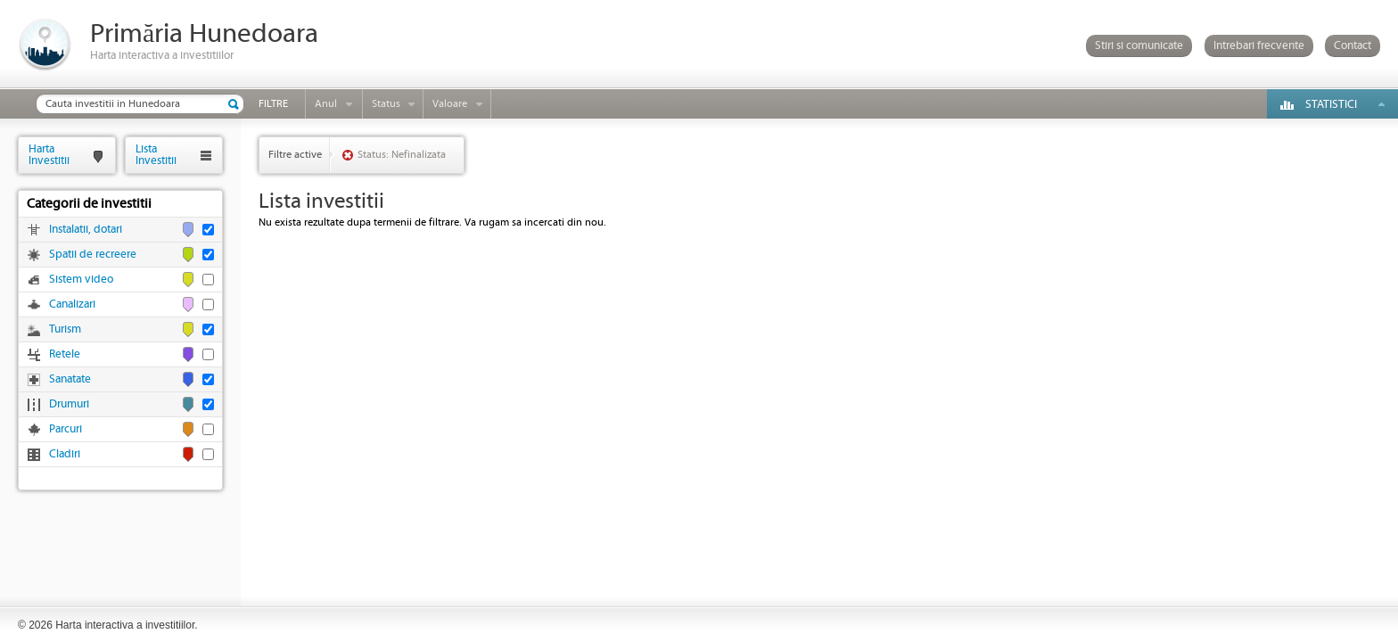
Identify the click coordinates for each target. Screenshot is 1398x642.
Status (386, 104)
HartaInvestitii (49, 155)
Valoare (449, 104)
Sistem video (81, 279)
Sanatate (70, 379)
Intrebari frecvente (1258, 46)
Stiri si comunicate (1139, 46)
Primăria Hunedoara (204, 34)
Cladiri (64, 454)
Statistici (1331, 104)
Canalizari (72, 304)
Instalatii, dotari (85, 229)
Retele (64, 354)
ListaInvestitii (156, 155)
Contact (1352, 46)
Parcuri (65, 429)
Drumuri (69, 404)
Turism (65, 329)
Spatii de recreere (92, 254)
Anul (326, 104)
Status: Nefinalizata (402, 154)
